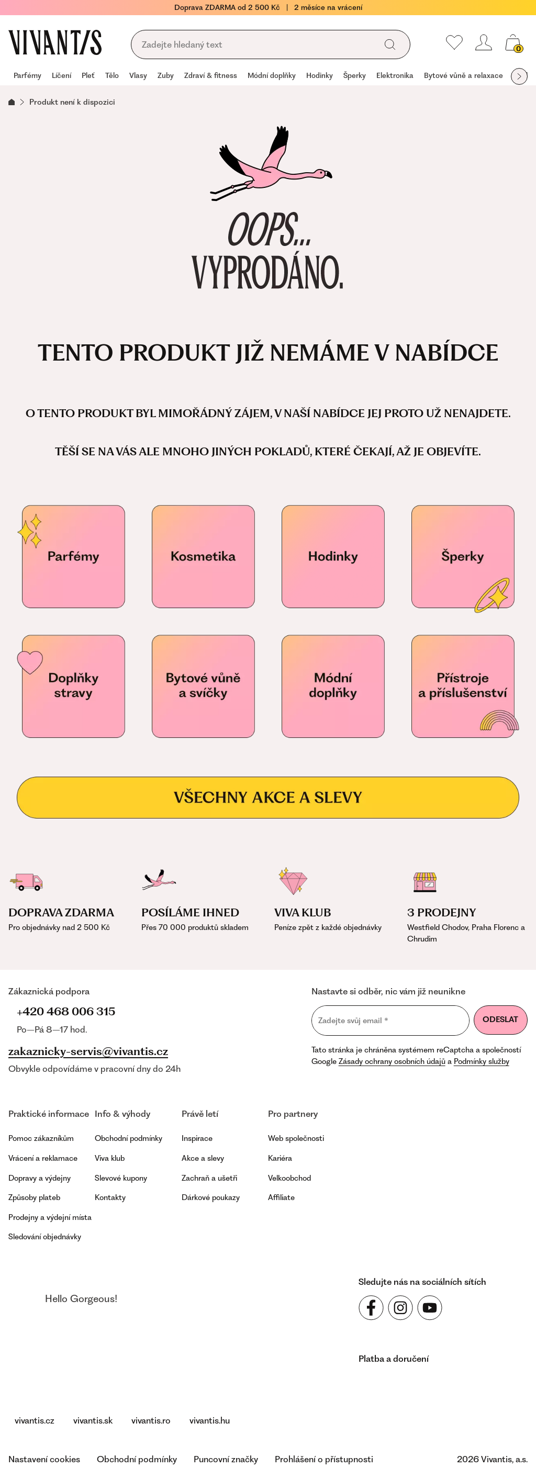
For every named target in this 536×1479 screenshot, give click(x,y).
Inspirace (197, 1138)
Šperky (354, 75)
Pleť (88, 75)
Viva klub (110, 1158)
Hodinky (319, 75)
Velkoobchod (289, 1178)
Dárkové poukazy (211, 1197)
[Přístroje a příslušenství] (462, 686)
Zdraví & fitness (210, 75)
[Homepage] (55, 42)
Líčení (61, 75)
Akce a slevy (203, 1158)
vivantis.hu (209, 1420)
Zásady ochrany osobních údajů (392, 1061)
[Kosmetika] (203, 556)
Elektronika (395, 75)
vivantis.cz (34, 1420)
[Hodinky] (332, 556)
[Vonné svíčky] (203, 686)
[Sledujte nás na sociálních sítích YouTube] (429, 1307)
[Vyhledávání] (257, 45)
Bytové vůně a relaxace (463, 75)
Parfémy (27, 75)
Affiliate (281, 1197)
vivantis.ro (151, 1420)
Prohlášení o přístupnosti (324, 1459)
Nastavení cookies (44, 1459)
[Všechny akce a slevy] (268, 798)
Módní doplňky (272, 75)
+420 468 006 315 (66, 1011)
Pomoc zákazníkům (41, 1138)
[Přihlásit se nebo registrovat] (483, 42)
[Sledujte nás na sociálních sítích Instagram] (400, 1307)
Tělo (112, 75)
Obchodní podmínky (128, 1138)
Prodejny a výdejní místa (50, 1217)
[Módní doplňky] (332, 686)
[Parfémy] (73, 556)
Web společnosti (296, 1138)
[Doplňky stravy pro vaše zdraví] (73, 686)
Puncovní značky (226, 1459)
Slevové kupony (121, 1178)
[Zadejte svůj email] (390, 1020)
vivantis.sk (93, 1420)
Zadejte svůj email (353, 1020)
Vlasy (138, 75)
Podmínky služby (481, 1061)
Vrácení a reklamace (42, 1158)
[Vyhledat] (390, 44)
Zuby (166, 75)
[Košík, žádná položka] (513, 42)
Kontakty (110, 1197)
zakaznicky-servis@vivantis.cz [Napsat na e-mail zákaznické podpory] (88, 1051)
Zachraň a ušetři (209, 1178)
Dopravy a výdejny (39, 1178)
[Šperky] (462, 556)
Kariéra (280, 1158)
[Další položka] (519, 76)
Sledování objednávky (44, 1236)
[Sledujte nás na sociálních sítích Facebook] (371, 1307)
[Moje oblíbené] (454, 42)
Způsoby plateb (34, 1197)
